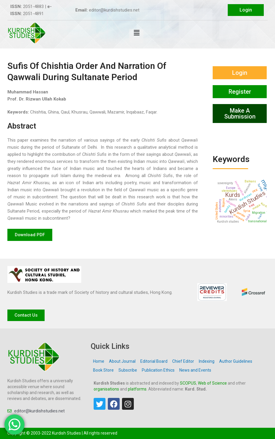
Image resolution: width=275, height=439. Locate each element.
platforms (137, 389)
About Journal (122, 361)
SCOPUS (188, 383)
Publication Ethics (158, 370)
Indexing (206, 361)
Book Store (103, 370)
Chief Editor (183, 361)
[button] (136, 32)
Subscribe (127, 370)
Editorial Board (153, 361)
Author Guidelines (235, 361)
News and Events (195, 370)
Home (98, 361)
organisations (106, 389)
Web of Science (212, 383)
